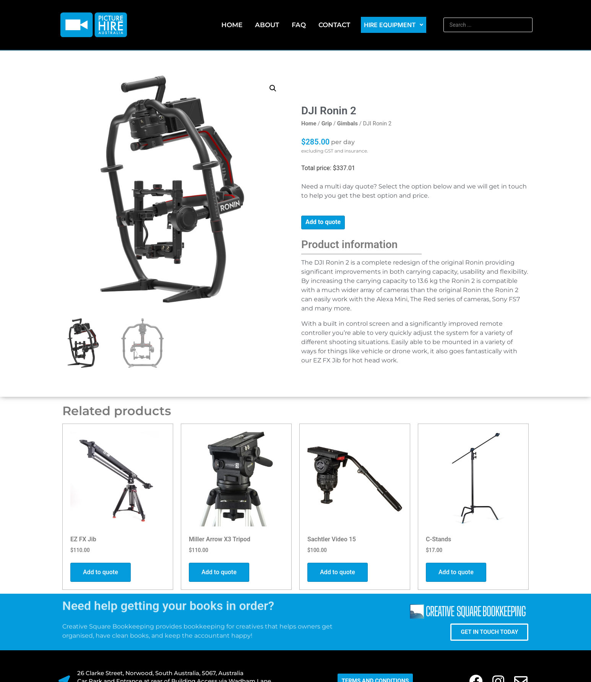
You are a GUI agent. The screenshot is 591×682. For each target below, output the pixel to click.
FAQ (299, 25)
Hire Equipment (393, 25)
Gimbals (347, 123)
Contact (334, 25)
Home (231, 25)
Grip (326, 123)
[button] (273, 88)
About (267, 25)
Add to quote (323, 222)
